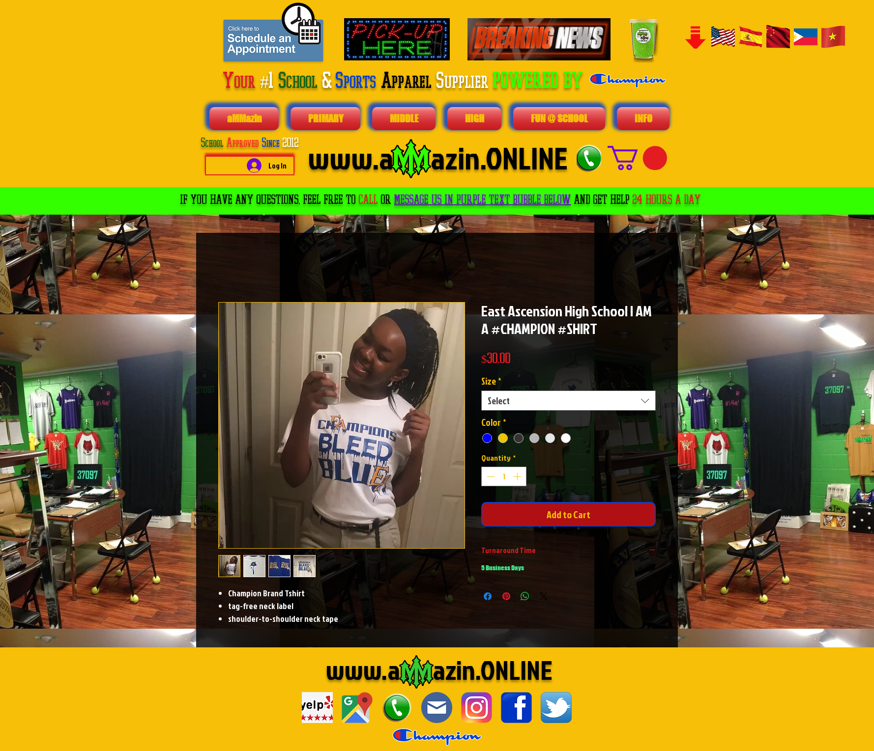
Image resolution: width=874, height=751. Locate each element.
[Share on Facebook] (488, 596)
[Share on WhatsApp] (525, 596)
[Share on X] (544, 596)
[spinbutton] (503, 476)
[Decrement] (489, 476)
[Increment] (518, 476)
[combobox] (568, 400)
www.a (363, 670)
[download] (317, 707)
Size (491, 381)
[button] (637, 158)
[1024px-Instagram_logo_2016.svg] (476, 707)
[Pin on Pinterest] (506, 596)
